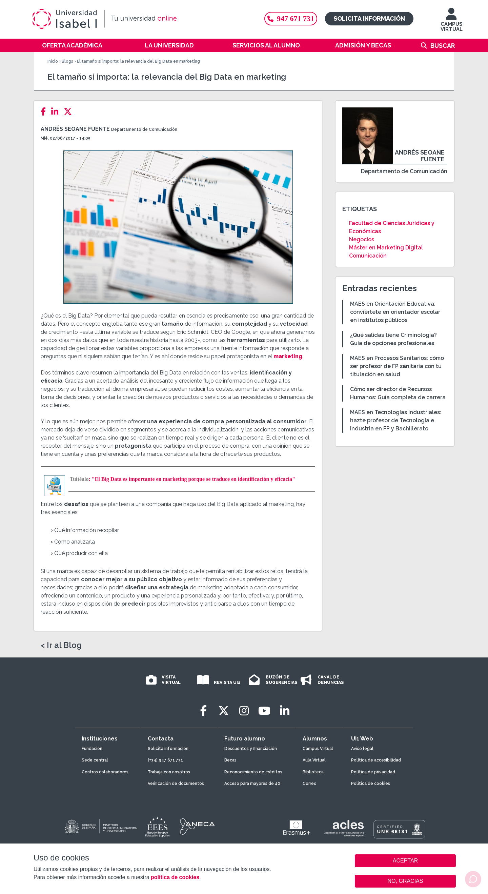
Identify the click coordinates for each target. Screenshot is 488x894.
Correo (310, 783)
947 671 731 (290, 18)
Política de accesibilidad (376, 760)
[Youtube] (264, 711)
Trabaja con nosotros (169, 772)
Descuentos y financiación (250, 748)
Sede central (95, 760)
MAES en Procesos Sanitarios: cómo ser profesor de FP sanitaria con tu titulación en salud (397, 366)
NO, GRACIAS (405, 881)
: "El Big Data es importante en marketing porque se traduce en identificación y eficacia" (182, 479)
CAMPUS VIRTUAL (452, 23)
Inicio (52, 61)
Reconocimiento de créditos (253, 772)
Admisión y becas (363, 45)
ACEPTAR (405, 861)
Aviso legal (362, 748)
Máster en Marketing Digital (386, 247)
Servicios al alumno (266, 45)
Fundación (92, 748)
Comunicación (368, 255)
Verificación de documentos (176, 783)
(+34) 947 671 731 (165, 760)
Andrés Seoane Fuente (75, 129)
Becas (230, 760)
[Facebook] (45, 111)
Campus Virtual (318, 748)
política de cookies (175, 877)
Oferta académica (72, 45)
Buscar (442, 45)
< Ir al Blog (61, 645)
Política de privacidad (373, 772)
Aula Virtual (314, 760)
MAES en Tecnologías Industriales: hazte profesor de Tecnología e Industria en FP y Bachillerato (395, 420)
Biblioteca (313, 772)
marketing (287, 356)
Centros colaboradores (105, 772)
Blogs (67, 61)
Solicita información (369, 18)
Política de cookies (370, 783)
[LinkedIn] (56, 111)
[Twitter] (70, 111)
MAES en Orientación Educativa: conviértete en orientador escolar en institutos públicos (395, 312)
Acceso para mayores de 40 (252, 783)
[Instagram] (244, 711)
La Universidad (169, 45)
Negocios (361, 239)
